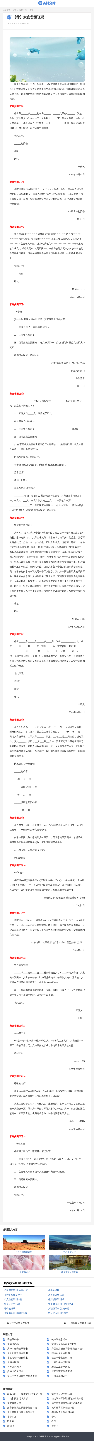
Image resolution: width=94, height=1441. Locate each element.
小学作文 (11, 1417)
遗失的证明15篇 (56, 1295)
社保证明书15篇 (12, 1304)
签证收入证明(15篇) (58, 1313)
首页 (14, 10)
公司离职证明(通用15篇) (16, 1290)
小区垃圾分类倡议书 (17, 1357)
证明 (31, 10)
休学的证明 (54, 1290)
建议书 (10, 1426)
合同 (53, 1417)
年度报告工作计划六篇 (62, 1412)
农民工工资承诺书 (60, 1367)
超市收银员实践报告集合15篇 (22, 1407)
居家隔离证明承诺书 (61, 1371)
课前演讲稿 (13, 1344)
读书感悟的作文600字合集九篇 (66, 1403)
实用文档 (23, 10)
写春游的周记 (14, 1367)
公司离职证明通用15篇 (79, 1323)
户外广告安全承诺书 (17, 1348)
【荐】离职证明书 (13, 1295)
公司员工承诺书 (59, 1376)
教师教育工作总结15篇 (62, 1407)
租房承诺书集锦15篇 (61, 1357)
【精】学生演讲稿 (60, 1362)
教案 (53, 1421)
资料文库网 (43, 1436)
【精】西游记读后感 (17, 1398)
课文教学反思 (14, 1403)
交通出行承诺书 (15, 1371)
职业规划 (11, 1421)
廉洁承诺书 (13, 1362)
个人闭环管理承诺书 (17, 1353)
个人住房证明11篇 (13, 1299)
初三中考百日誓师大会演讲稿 (22, 1376)
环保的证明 (9, 1308)
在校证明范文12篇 (20, 1323)
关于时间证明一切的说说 (60, 1304)
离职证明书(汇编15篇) (59, 1308)
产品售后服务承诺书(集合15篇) (67, 1348)
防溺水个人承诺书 (60, 1353)
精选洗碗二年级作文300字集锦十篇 (25, 1394)
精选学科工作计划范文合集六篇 (67, 1398)
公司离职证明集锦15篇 (15, 1313)
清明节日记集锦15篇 (61, 1394)
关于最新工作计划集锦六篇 (21, 1412)
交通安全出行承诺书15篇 (64, 1344)
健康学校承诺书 (59, 1339)
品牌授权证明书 (56, 1299)
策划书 (54, 1426)
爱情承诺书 (13, 1339)
